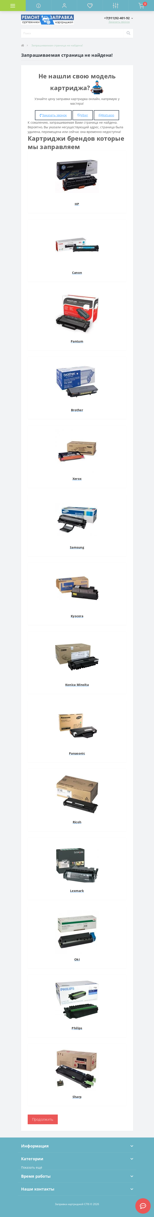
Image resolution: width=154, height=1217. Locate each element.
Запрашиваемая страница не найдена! (57, 45)
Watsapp (106, 115)
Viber (82, 115)
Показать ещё (31, 1167)
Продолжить (42, 1119)
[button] (64, 5)
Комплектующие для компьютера (25, 12)
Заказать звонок (119, 22)
